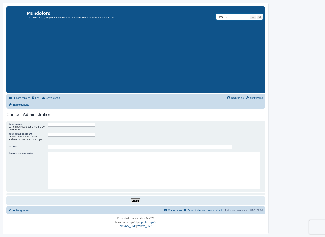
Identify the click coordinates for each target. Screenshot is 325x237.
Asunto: (13, 146)
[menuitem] (35, 98)
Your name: (15, 124)
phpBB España (148, 222)
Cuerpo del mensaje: (21, 153)
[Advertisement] (142, 58)
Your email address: (20, 134)
